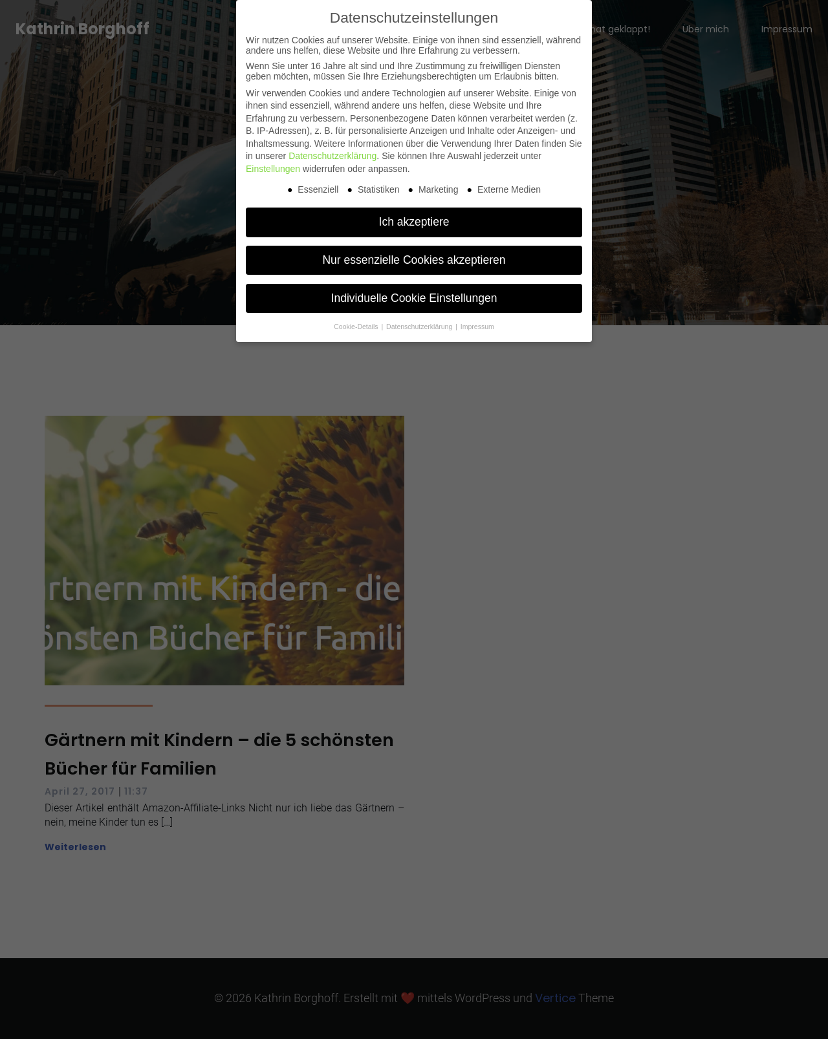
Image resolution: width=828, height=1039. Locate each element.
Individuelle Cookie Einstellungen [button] (414, 298)
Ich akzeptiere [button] (414, 221)
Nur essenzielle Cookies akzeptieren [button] (413, 259)
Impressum (477, 326)
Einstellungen (273, 169)
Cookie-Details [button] (357, 326)
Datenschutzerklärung (332, 156)
